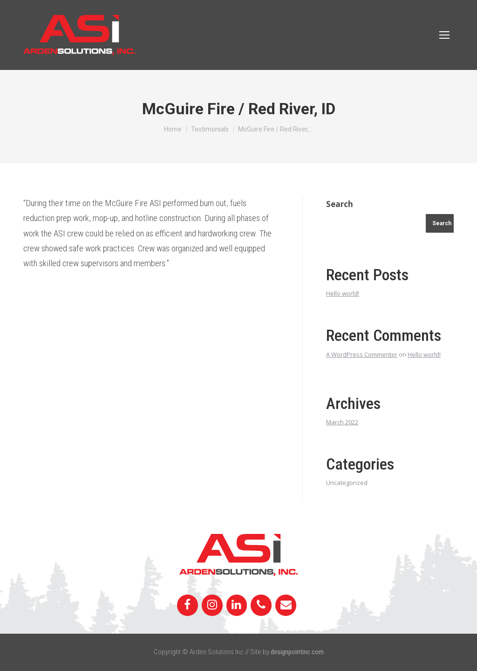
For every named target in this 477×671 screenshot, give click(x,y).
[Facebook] (187, 605)
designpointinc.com (297, 652)
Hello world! (342, 293)
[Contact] (285, 605)
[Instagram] (212, 605)
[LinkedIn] (236, 605)
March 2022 (342, 422)
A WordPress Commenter (361, 354)
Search (339, 204)
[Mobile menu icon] (444, 35)
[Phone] (261, 605)
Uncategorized (347, 482)
